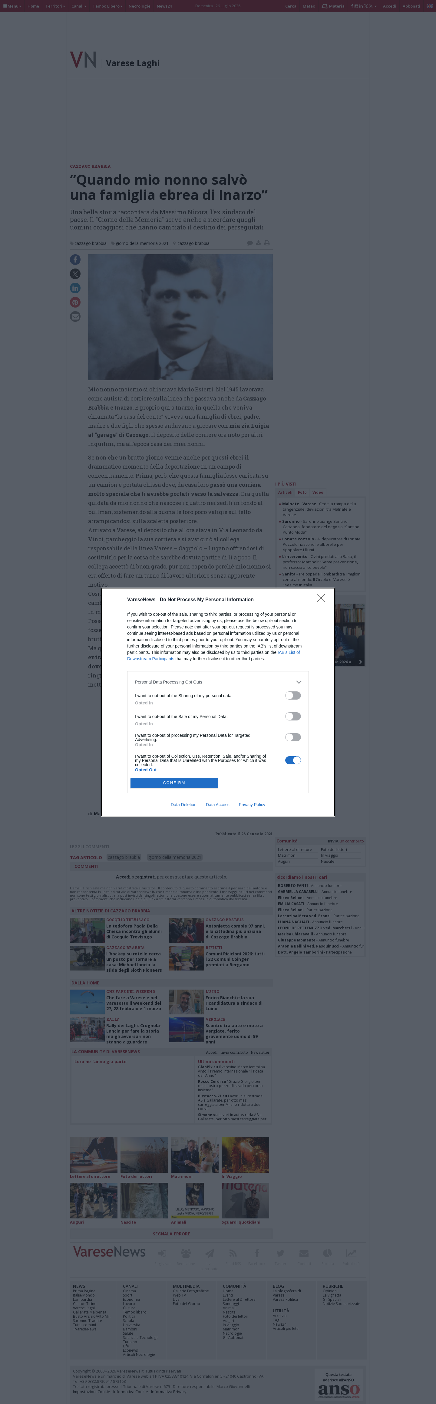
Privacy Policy (252, 804)
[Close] (323, 600)
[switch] (293, 695)
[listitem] (218, 682)
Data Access (218, 804)
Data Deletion (184, 804)
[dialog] (218, 702)
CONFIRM (174, 783)
